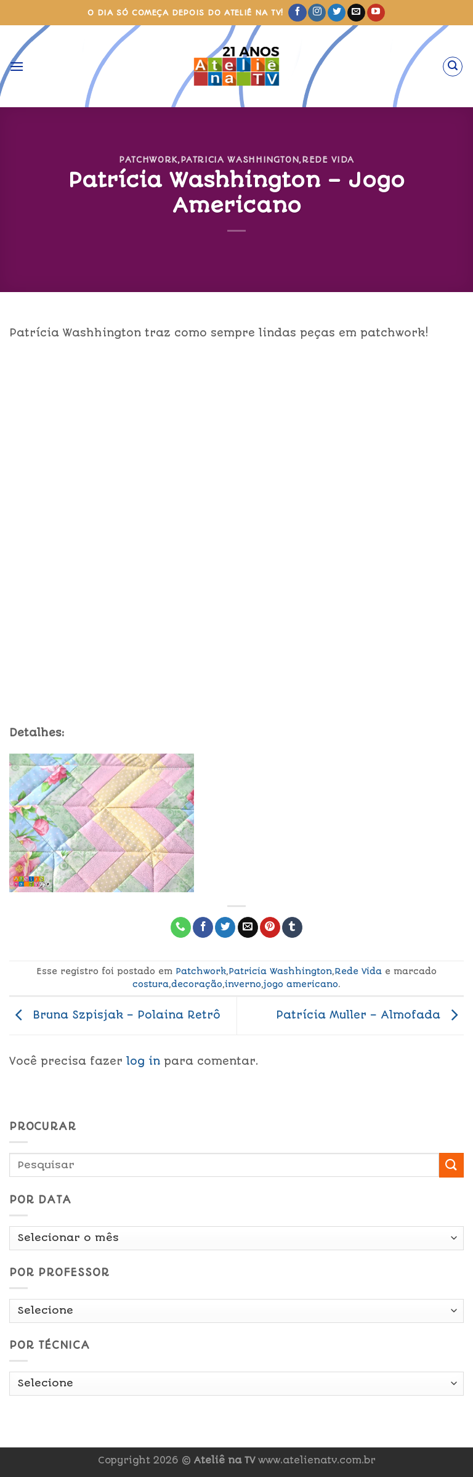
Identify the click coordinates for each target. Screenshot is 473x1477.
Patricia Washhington (239, 160)
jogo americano (301, 984)
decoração (196, 984)
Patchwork (148, 160)
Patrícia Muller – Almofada (370, 1015)
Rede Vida (328, 160)
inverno (243, 984)
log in (143, 1061)
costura (150, 984)
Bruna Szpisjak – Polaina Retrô (114, 1015)
